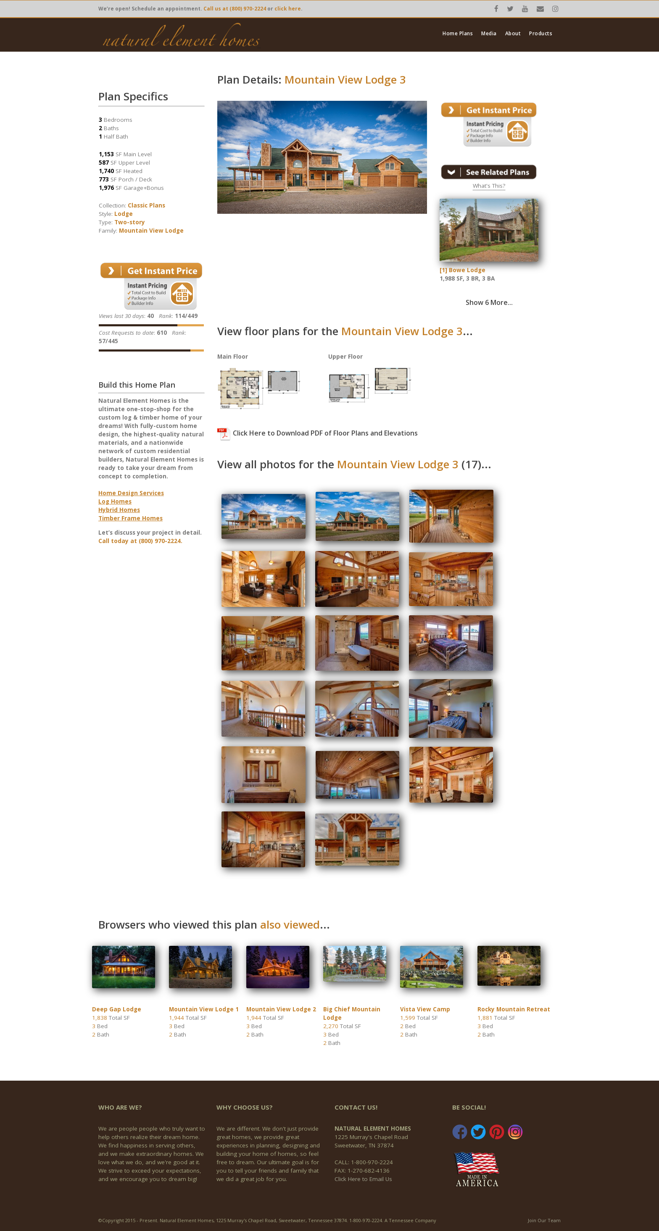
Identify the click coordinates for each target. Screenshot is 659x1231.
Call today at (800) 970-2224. (140, 541)
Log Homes (115, 501)
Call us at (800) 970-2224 (234, 8)
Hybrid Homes (119, 510)
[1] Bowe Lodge (462, 270)
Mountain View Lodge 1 (204, 1009)
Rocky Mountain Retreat (513, 1009)
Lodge (123, 214)
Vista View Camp (425, 1009)
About (513, 34)
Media (489, 34)
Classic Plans (146, 205)
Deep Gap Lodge (116, 1009)
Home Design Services (131, 493)
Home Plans (458, 34)
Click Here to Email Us (363, 1179)
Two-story (129, 222)
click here (287, 8)
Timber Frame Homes (130, 518)
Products (540, 34)
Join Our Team (544, 1220)
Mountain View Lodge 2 (281, 1009)
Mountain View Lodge (151, 230)
